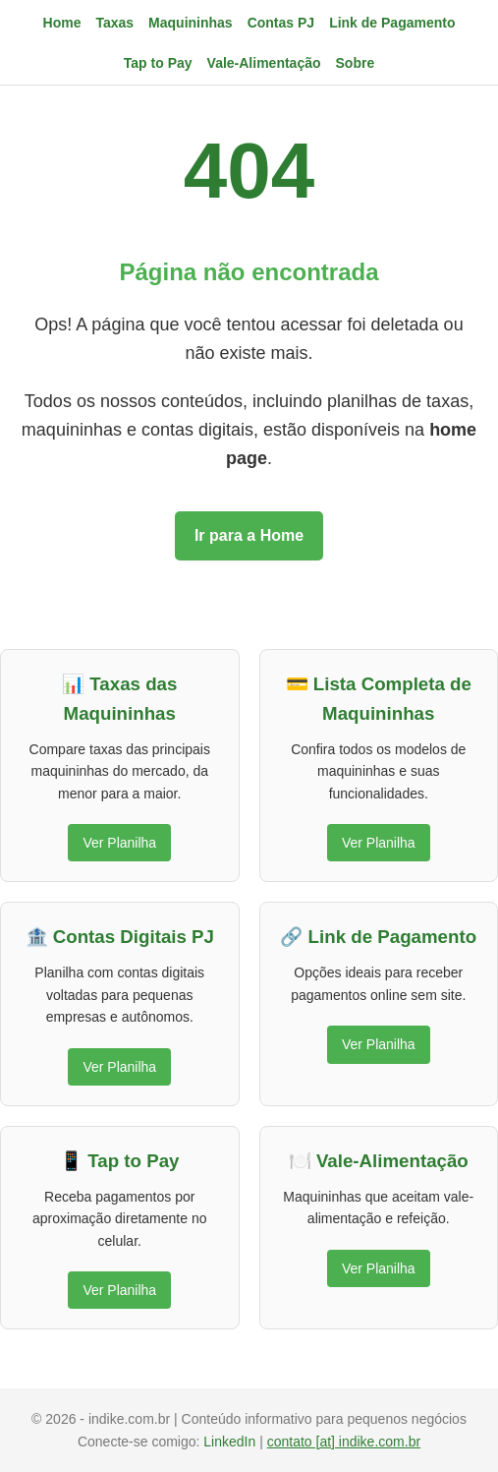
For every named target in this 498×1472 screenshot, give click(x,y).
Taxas (114, 22)
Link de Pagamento (392, 22)
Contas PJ (281, 22)
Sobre (355, 63)
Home (62, 22)
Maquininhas (190, 22)
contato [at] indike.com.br (343, 1441)
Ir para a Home (249, 535)
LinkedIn (231, 1441)
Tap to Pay (158, 63)
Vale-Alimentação (264, 63)
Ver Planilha (119, 843)
